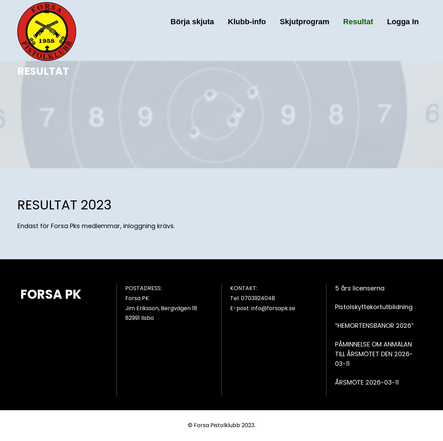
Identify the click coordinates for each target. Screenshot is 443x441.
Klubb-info (247, 21)
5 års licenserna (360, 288)
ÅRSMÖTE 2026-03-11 (367, 382)
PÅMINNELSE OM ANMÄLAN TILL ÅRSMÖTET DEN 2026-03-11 (374, 354)
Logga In (403, 21)
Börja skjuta (192, 21)
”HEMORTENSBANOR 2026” (374, 325)
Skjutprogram (304, 21)
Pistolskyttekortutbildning (374, 307)
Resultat (358, 21)
